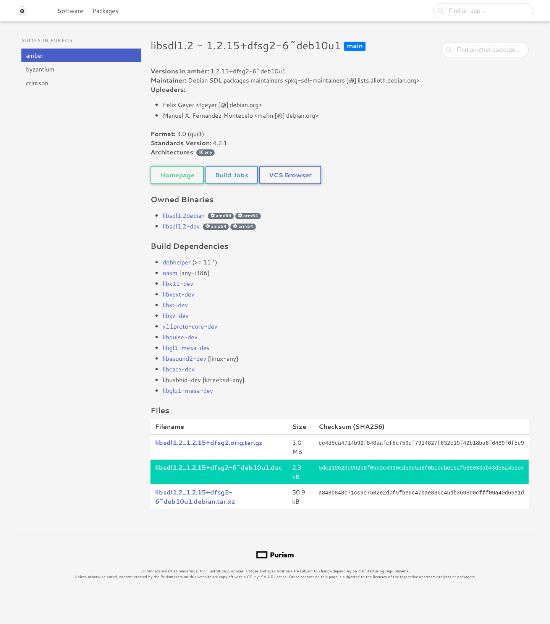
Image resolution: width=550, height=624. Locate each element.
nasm (170, 272)
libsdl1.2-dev (181, 226)
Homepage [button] (177, 174)
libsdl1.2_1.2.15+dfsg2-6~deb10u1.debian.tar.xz (195, 497)
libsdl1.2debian (184, 215)
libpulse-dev (180, 336)
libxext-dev (178, 294)
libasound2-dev (184, 358)
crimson (37, 82)
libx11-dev (178, 283)
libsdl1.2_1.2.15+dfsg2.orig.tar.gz (209, 442)
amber (35, 55)
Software (70, 10)
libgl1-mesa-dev (186, 347)
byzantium (40, 69)
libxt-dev (175, 304)
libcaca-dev (179, 369)
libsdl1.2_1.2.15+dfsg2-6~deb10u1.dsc (218, 467)
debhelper (177, 262)
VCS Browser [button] (290, 174)
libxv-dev (176, 315)
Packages (105, 10)
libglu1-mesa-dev (188, 390)
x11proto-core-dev (190, 326)
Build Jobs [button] (231, 174)
